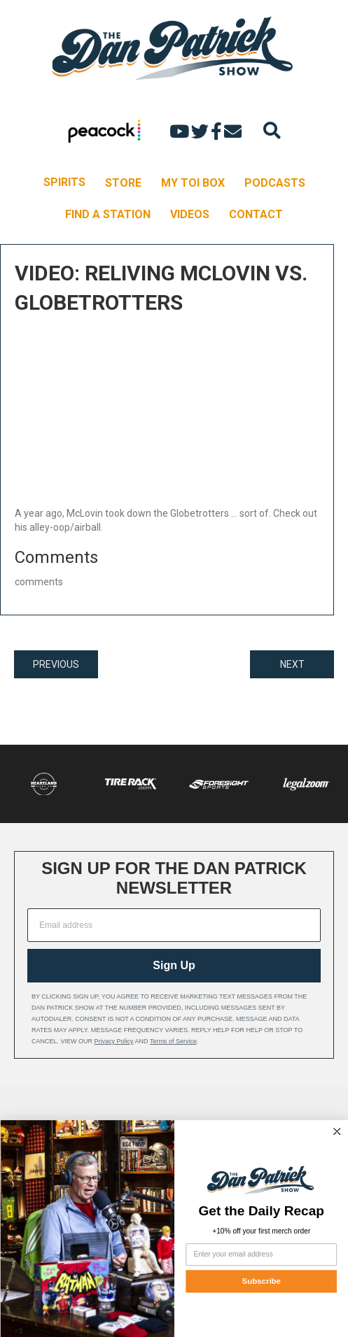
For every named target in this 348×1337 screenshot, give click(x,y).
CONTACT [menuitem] (256, 214)
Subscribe (261, 1281)
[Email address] (174, 925)
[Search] (272, 130)
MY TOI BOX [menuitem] (193, 183)
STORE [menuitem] (123, 183)
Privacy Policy (114, 1041)
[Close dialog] (336, 1131)
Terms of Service (173, 1041)
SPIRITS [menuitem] (64, 182)
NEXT (292, 664)
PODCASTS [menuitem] (274, 183)
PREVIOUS (56, 664)
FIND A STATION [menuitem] (108, 214)
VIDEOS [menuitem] (189, 214)
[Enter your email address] (261, 1254)
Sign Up (174, 965)
